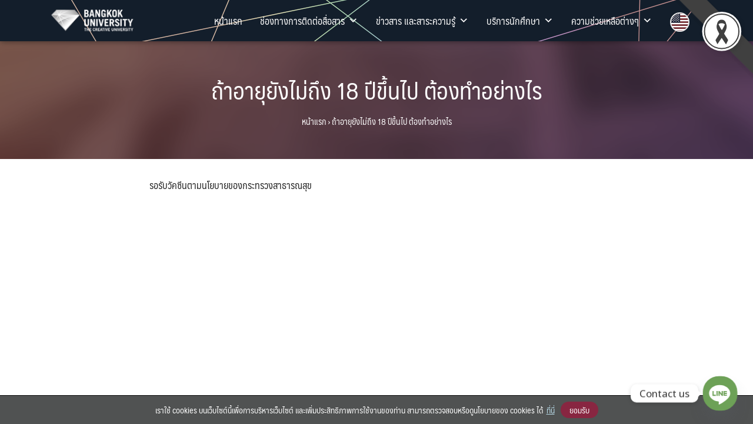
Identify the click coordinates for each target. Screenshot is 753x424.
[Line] (720, 393)
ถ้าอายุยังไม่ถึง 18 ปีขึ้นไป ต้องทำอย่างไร (376, 90)
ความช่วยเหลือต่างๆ (611, 20)
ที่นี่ (551, 410)
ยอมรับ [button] (579, 410)
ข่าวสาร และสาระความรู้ (422, 20)
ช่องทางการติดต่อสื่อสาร (309, 20)
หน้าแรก (228, 20)
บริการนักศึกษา (520, 20)
